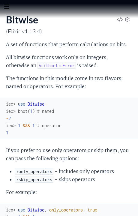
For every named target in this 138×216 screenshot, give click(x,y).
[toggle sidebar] (6, 7)
